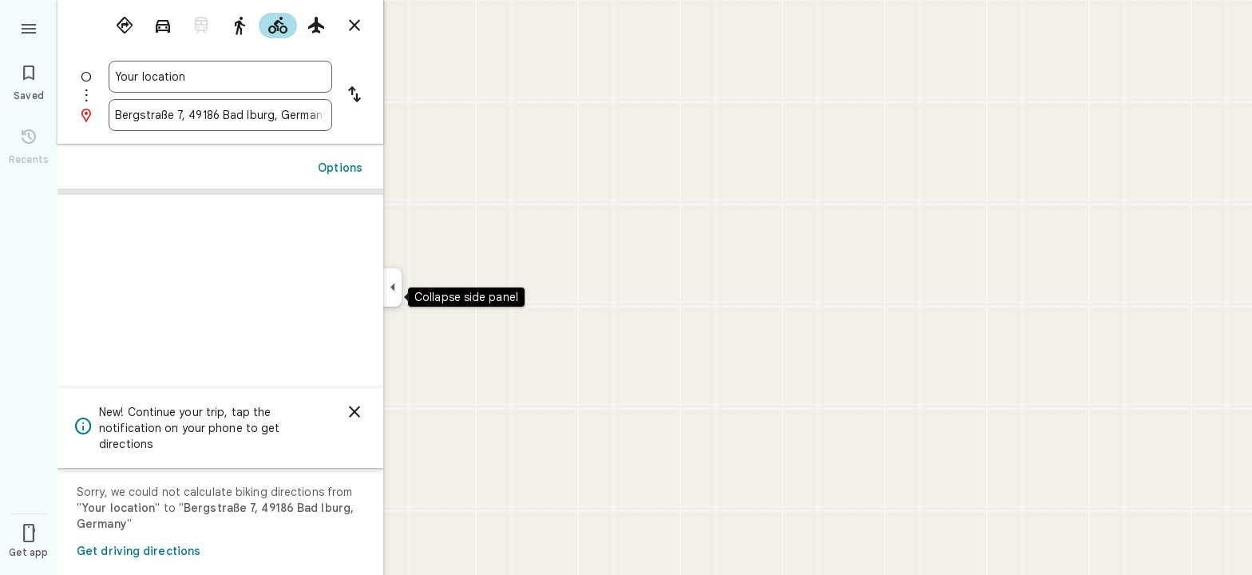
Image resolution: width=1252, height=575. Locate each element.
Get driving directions (138, 551)
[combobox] (220, 77)
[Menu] (28, 27)
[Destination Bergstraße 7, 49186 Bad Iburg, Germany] (220, 115)
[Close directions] (354, 25)
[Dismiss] (354, 412)
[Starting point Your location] (220, 76)
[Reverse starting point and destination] (354, 96)
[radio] (124, 26)
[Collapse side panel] (392, 287)
